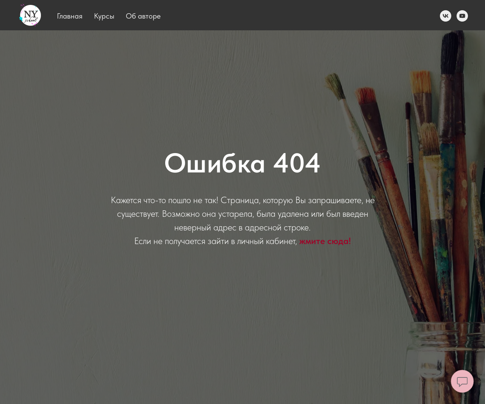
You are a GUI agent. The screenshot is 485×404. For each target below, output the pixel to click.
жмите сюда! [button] (325, 240)
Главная (70, 15)
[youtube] (462, 16)
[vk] (445, 16)
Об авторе (143, 15)
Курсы (104, 15)
